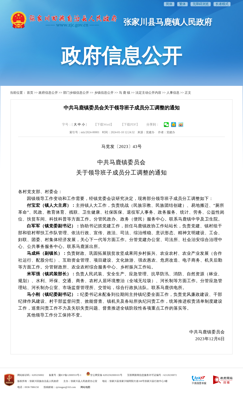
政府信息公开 (48, 92)
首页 (30, 92)
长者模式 (222, 4)
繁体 (182, 4)
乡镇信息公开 (104, 92)
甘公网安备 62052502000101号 (106, 375)
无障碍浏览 (201, 4)
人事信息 (173, 92)
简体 (169, 4)
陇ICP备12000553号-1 (70, 375)
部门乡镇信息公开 (76, 92)
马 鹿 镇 (124, 92)
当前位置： (18, 92)
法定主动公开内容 (148, 92)
